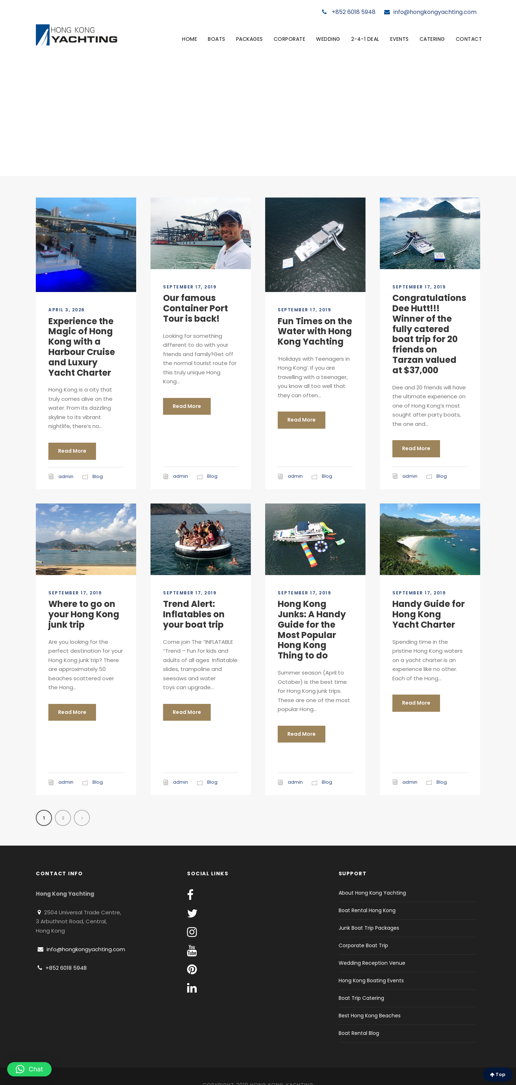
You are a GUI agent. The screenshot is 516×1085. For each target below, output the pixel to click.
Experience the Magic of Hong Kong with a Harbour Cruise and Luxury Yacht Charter (81, 347)
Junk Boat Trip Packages (369, 927)
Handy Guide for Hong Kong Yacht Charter (428, 614)
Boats (216, 39)
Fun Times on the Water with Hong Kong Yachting (315, 331)
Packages (249, 39)
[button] (29, 1069)
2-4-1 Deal (365, 39)
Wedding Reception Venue (372, 963)
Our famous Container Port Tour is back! (195, 308)
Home (189, 39)
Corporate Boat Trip (363, 945)
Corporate (290, 39)
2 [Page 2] (63, 818)
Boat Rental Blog (359, 1033)
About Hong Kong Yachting (372, 892)
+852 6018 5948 (349, 12)
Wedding (328, 39)
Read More (72, 450)
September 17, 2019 (189, 287)
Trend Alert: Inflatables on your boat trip (194, 614)
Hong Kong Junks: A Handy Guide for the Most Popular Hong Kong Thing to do (312, 629)
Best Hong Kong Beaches (370, 1015)
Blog (97, 476)
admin (65, 476)
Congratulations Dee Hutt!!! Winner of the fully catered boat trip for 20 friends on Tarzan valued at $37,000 (429, 334)
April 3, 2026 (66, 310)
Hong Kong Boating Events (371, 980)
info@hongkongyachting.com (430, 12)
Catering (432, 39)
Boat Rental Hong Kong (367, 910)
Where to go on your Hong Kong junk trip (83, 614)
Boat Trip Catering (361, 998)
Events (399, 39)
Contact (469, 39)
